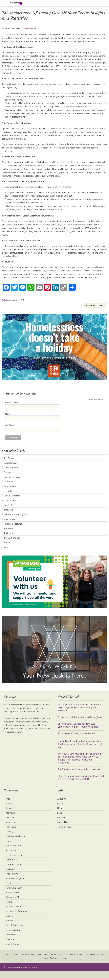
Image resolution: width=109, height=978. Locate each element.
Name (8, 421)
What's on (8, 554)
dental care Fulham (28, 253)
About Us (61, 805)
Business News (11, 469)
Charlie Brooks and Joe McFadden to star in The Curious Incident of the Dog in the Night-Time (81, 750)
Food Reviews (10, 507)
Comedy (7, 479)
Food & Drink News (12, 502)
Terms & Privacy (64, 833)
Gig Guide (8, 512)
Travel (8, 848)
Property (9, 810)
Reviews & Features (13, 530)
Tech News (9, 540)
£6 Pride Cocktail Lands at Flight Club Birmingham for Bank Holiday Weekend (78, 732)
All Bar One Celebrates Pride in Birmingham (80, 723)
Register (61, 824)
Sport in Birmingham (15, 885)
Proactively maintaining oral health (18, 165)
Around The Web (17, 307)
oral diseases (19, 59)
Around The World (14, 852)
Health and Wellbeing (16, 843)
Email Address (12, 409)
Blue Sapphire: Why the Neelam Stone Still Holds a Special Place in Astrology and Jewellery (79, 714)
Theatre (7, 549)
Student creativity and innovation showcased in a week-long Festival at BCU (81, 784)
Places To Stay (61, 965)
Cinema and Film (11, 474)
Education (8, 488)
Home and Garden (14, 871)
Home (60, 815)
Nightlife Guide (39, 961)
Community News (12, 484)
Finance (9, 805)
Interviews (8, 516)
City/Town (9, 432)
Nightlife (9, 922)
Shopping (8, 535)
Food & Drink (68, 961)
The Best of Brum (12, 544)
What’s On (54, 961)
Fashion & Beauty (14, 894)
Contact (61, 810)
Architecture (11, 829)
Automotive (11, 857)
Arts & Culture (22, 961)
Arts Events (9, 465)
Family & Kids (10, 493)
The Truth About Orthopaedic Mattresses (79, 776)
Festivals (8, 498)
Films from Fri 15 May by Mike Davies (76, 740)
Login (59, 819)
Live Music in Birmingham (15, 521)
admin (17, 28)
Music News (9, 526)
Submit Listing (63, 829)
